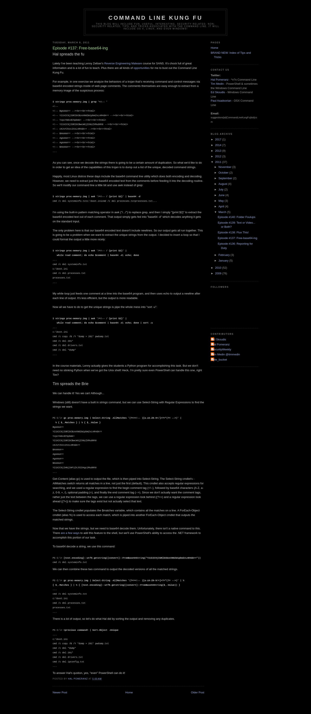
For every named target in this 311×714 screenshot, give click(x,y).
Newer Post (60, 692)
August (223, 183)
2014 (218, 145)
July (221, 189)
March (223, 212)
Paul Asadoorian (221, 100)
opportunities (142, 68)
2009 (218, 273)
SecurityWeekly (221, 349)
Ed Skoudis (218, 92)
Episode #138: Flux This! (233, 232)
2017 (218, 139)
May (222, 200)
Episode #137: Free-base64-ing (237, 238)
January (224, 260)
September (226, 178)
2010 (218, 267)
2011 (218, 162)
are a (64, 533)
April (222, 206)
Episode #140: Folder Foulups (236, 217)
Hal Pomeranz (219, 79)
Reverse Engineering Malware (123, 63)
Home (129, 692)
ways (76, 533)
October (224, 172)
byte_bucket (219, 359)
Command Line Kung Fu (156, 18)
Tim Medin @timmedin (226, 354)
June (222, 195)
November (225, 167)
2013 (218, 150)
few (70, 533)
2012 (218, 156)
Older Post (197, 692)
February (225, 255)
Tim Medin (217, 83)
